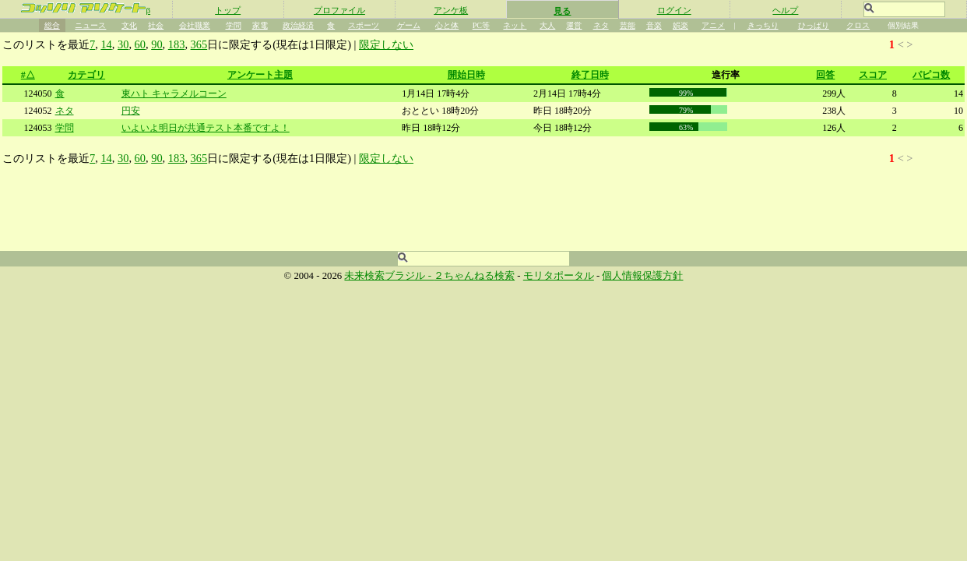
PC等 (481, 25)
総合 (52, 25)
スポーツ (363, 25)
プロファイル (339, 10)
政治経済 (298, 25)
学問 (233, 25)
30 (123, 44)
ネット (514, 25)
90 (156, 44)
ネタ (601, 25)
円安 (130, 110)
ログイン (674, 10)
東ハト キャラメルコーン (174, 93)
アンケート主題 (260, 74)
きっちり (763, 25)
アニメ (713, 25)
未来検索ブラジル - (389, 275)
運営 (574, 25)
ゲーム (408, 25)
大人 (547, 25)
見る (562, 11)
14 (105, 44)
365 (199, 44)
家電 (260, 25)
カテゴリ (86, 74)
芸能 (627, 25)
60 (140, 44)
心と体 (447, 25)
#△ (28, 74)
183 (176, 44)
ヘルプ (785, 10)
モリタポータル (558, 275)
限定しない (386, 44)
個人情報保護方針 (642, 275)
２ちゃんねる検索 (474, 275)
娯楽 (680, 25)
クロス (858, 25)
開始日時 (466, 74)
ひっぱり (813, 25)
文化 (129, 25)
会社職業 (194, 25)
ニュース (90, 25)
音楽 (654, 25)
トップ (228, 10)
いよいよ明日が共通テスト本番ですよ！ (205, 127)
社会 (156, 25)
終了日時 (590, 74)
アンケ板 (451, 10)
